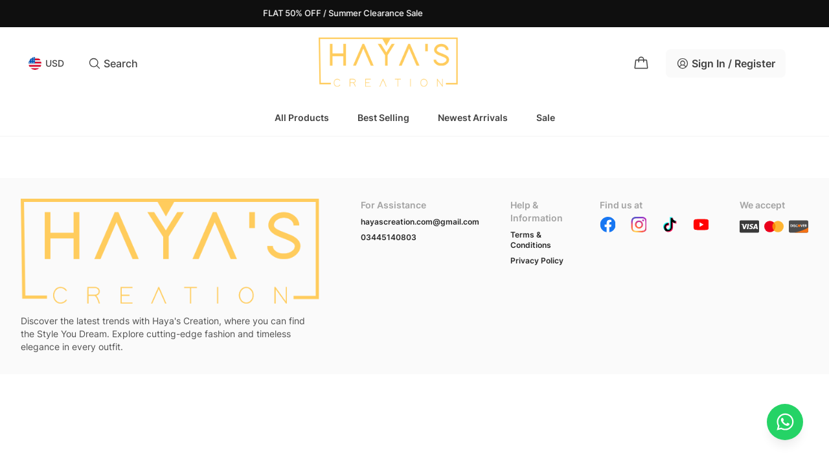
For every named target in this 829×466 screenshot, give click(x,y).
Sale (545, 117)
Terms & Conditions (530, 240)
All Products (302, 117)
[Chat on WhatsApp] (785, 422)
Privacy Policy (536, 260)
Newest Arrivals (473, 117)
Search (113, 63)
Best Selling (383, 117)
